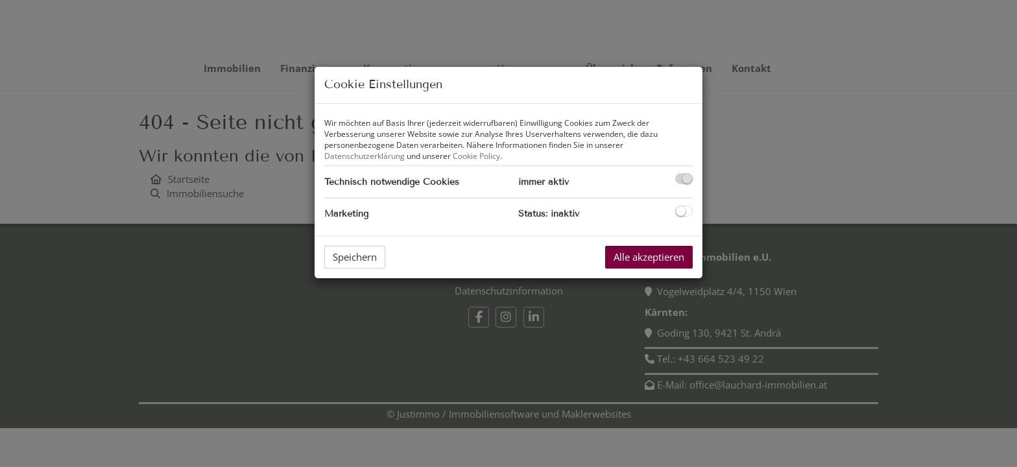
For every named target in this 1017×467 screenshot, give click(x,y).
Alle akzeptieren (649, 256)
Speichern (355, 256)
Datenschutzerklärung (364, 156)
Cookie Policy (476, 156)
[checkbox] (684, 178)
